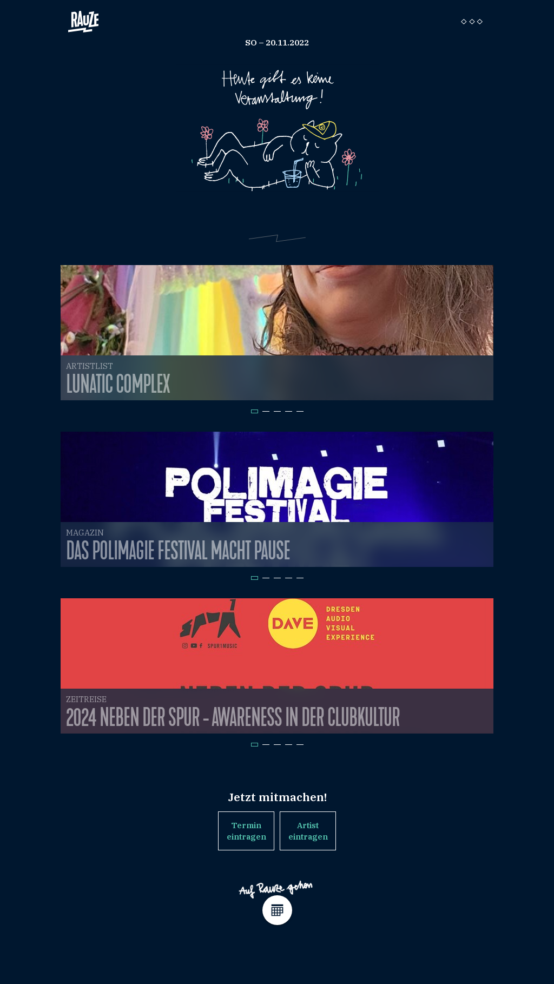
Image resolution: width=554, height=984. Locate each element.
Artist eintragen (308, 831)
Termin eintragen (246, 831)
